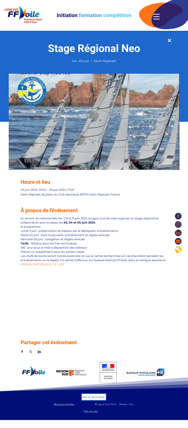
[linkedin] (178, 233)
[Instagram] (178, 224)
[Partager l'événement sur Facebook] (22, 351)
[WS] (178, 249)
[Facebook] (178, 216)
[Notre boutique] (93, 397)
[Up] (169, 40)
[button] (156, 16)
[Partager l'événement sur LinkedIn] (39, 351)
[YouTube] (178, 241)
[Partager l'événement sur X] (30, 351)
